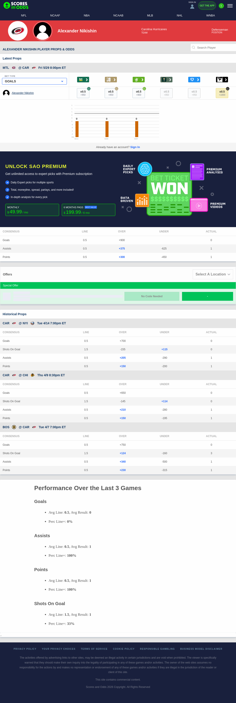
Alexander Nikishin (23, 93)
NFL (24, 15)
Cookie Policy (124, 649)
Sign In (135, 147)
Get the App (207, 5)
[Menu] (230, 5)
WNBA (210, 15)
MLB (150, 15)
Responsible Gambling (157, 649)
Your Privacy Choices (59, 649)
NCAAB (118, 15)
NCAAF (55, 15)
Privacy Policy (25, 649)
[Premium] (221, 7)
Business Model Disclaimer (201, 649)
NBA (87, 15)
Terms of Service (94, 649)
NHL (179, 15)
